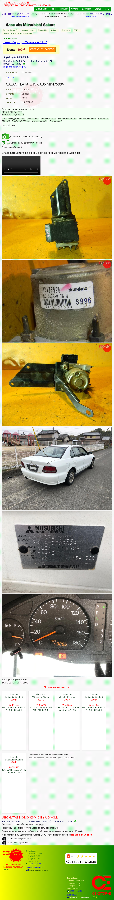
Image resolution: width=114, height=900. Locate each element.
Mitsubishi (42, 30)
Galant (54, 30)
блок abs (65, 30)
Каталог (64, 9)
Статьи (98, 9)
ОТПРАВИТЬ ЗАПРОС (42, 49)
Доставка (86, 9)
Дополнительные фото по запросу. (22, 137)
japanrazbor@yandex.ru (20, 16)
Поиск (53, 9)
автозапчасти (27, 30)
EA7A (76, 30)
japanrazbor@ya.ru (14, 66)
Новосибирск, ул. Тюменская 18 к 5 (25, 42)
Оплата (74, 9)
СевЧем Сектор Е (10, 30)
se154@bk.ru (91, 16)
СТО (107, 9)
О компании (41, 9)
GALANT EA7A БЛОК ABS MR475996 (17, 33)
